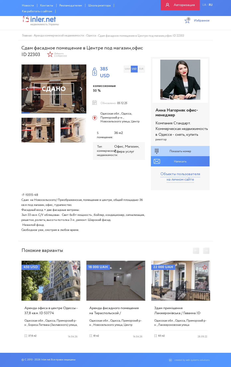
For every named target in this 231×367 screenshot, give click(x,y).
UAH (127, 69)
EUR (141, 69)
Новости (28, 5)
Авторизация (184, 5)
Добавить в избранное (60, 55)
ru (211, 5)
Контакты (46, 5)
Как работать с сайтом (37, 11)
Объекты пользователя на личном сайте (180, 176)
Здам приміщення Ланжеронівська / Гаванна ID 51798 (177, 313)
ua (204, 5)
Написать (180, 162)
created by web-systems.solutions (192, 360)
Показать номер (180, 151)
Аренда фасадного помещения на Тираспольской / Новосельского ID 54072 (114, 313)
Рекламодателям (70, 5)
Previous (27, 89)
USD (134, 69)
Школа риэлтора (99, 5)
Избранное (198, 21)
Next (81, 89)
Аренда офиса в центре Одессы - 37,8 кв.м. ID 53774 (50, 311)
